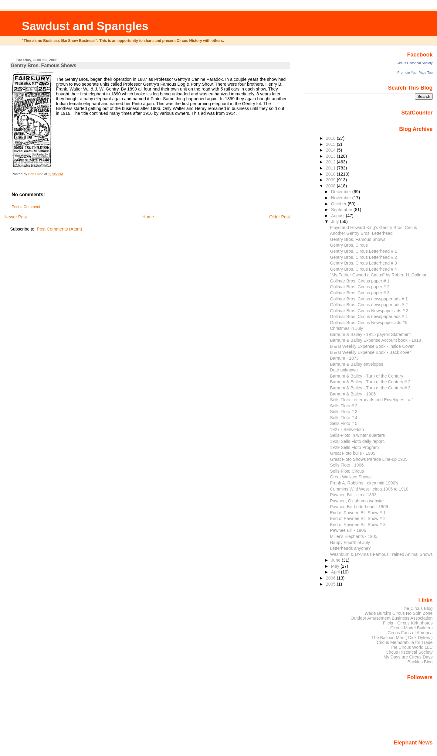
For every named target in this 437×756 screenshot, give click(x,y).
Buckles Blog (420, 661)
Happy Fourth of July (350, 542)
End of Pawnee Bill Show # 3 (357, 524)
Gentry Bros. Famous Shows (357, 239)
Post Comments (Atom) (59, 229)
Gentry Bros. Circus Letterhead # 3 (363, 263)
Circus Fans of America (410, 632)
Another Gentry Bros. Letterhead (361, 233)
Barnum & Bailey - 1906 (353, 394)
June (336, 560)
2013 (331, 156)
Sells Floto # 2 (343, 405)
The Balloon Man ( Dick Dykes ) (402, 637)
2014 (331, 150)
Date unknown (343, 370)
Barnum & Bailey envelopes (356, 364)
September (342, 209)
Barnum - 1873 (344, 358)
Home (148, 216)
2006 (331, 578)
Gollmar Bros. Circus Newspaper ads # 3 (369, 310)
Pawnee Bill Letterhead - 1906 (359, 506)
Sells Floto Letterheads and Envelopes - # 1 (372, 399)
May (335, 566)
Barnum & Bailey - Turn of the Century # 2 (370, 381)
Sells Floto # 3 (343, 411)
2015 (331, 144)
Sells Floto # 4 (343, 417)
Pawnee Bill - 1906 (348, 530)
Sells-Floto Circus (347, 471)
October (339, 203)
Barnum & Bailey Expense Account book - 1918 (375, 340)
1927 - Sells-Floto (347, 429)
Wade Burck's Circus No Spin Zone (399, 613)
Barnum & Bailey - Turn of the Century (366, 376)
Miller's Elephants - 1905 (353, 536)
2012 (331, 161)
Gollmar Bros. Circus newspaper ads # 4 (369, 316)
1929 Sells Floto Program (354, 447)
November (341, 197)
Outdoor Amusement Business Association (392, 618)
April (336, 572)
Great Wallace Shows (350, 476)
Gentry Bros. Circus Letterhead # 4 (363, 269)
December (341, 191)
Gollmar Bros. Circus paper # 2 (359, 286)
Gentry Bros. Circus (349, 245)
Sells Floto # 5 (343, 423)
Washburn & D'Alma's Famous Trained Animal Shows (381, 554)
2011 (331, 168)
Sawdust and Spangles (85, 25)
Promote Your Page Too (415, 72)
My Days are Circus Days (408, 657)
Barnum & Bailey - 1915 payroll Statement (370, 334)
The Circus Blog (416, 608)
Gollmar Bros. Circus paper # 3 (359, 292)
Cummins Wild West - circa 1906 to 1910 (369, 489)
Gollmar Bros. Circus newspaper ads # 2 (369, 304)
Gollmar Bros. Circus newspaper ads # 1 (369, 298)
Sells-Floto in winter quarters (357, 435)
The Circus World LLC (411, 647)
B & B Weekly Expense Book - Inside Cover (372, 346)
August (338, 215)
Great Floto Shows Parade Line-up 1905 (369, 459)
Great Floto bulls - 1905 (352, 453)
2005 (331, 584)
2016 (331, 138)
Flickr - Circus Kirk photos (408, 623)
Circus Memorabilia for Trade (404, 642)
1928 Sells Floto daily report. (357, 441)
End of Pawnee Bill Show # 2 (357, 518)
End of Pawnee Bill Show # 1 (357, 512)
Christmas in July (346, 328)
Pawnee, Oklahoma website (357, 500)
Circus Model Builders (411, 627)
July (335, 221)
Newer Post (15, 216)
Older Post (279, 216)
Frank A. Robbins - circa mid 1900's (364, 483)
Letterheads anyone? (350, 548)
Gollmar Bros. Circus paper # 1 (359, 281)
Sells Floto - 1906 (347, 465)
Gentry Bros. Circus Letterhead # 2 (363, 257)
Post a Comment (26, 207)
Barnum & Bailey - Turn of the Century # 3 (370, 387)
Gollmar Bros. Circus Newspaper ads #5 (368, 322)
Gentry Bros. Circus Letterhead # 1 (363, 251)
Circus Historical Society (415, 63)
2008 (331, 185)
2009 (331, 179)
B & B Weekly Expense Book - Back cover (370, 352)
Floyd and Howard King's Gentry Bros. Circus (373, 227)
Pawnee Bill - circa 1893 (353, 494)
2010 (331, 174)
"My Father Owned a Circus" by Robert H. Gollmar (378, 274)
